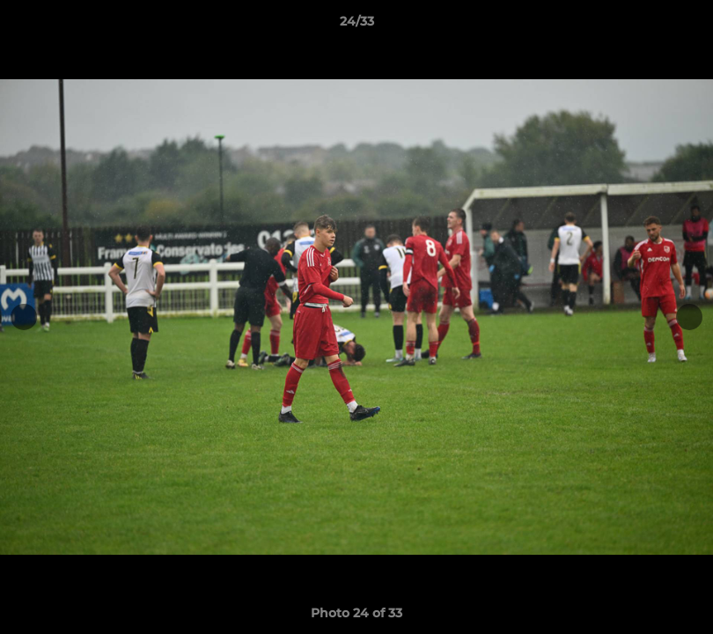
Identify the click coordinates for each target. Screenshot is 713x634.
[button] (681, 25)
